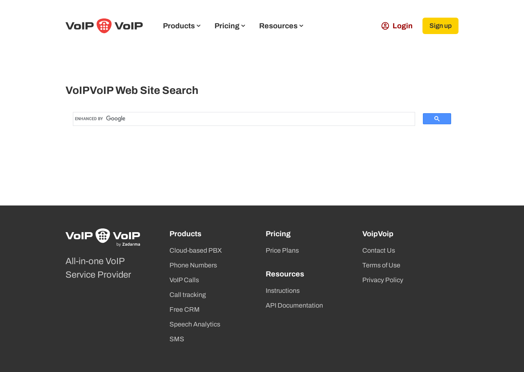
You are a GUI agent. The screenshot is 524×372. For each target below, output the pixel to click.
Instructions (283, 290)
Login (397, 26)
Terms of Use (381, 265)
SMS (176, 338)
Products (182, 26)
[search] (233, 119)
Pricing (230, 26)
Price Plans (282, 250)
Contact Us (378, 250)
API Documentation (294, 305)
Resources (281, 26)
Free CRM (184, 309)
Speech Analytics (194, 324)
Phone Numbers (193, 265)
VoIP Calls (184, 279)
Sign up (440, 25)
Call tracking (187, 294)
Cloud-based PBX (195, 250)
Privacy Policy (382, 279)
